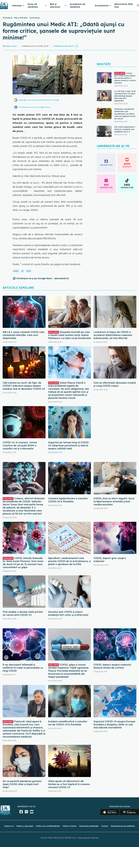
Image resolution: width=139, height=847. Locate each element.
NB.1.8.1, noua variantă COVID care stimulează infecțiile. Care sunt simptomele (23, 335)
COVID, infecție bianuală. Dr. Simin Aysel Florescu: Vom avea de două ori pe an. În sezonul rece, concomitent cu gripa (23, 563)
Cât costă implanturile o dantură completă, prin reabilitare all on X (124, 129)
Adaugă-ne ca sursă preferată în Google (39, 100)
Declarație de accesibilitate (123, 826)
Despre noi (9, 826)
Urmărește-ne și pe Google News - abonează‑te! (42, 278)
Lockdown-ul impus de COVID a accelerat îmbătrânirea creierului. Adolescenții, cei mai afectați (113, 335)
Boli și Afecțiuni (20, 18)
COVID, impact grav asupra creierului (110, 560)
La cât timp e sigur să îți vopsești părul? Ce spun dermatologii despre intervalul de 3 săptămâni (124, 96)
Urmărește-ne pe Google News (34, 107)
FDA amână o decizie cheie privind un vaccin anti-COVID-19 (23, 613)
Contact (104, 826)
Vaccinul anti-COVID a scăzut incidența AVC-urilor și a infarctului (68, 613)
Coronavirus (34, 18)
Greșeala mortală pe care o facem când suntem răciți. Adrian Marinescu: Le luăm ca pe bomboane (69, 335)
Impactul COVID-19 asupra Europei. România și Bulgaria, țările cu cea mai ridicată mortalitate (115, 724)
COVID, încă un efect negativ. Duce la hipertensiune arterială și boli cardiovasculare (114, 501)
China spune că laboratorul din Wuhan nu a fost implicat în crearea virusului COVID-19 (69, 784)
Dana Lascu (11, 46)
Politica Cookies (69, 826)
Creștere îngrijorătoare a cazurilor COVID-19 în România (68, 500)
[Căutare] (138, 5)
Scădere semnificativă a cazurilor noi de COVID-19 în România (67, 723)
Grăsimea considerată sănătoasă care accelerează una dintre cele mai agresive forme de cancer (124, 114)
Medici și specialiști (24, 826)
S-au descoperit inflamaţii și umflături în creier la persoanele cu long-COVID (23, 667)
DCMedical (7, 18)
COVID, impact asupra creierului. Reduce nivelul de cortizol (112, 666)
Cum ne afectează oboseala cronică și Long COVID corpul (115, 384)
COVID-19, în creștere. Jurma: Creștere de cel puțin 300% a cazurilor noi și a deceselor (20, 445)
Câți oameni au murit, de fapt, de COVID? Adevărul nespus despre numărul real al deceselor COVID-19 (24, 385)
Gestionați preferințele (89, 826)
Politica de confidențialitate (48, 826)
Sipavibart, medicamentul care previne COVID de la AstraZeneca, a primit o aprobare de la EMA (69, 561)
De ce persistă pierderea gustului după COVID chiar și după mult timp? (22, 784)
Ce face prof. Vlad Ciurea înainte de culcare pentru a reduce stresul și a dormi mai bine (125, 78)
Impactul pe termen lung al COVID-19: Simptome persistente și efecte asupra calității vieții (69, 445)
